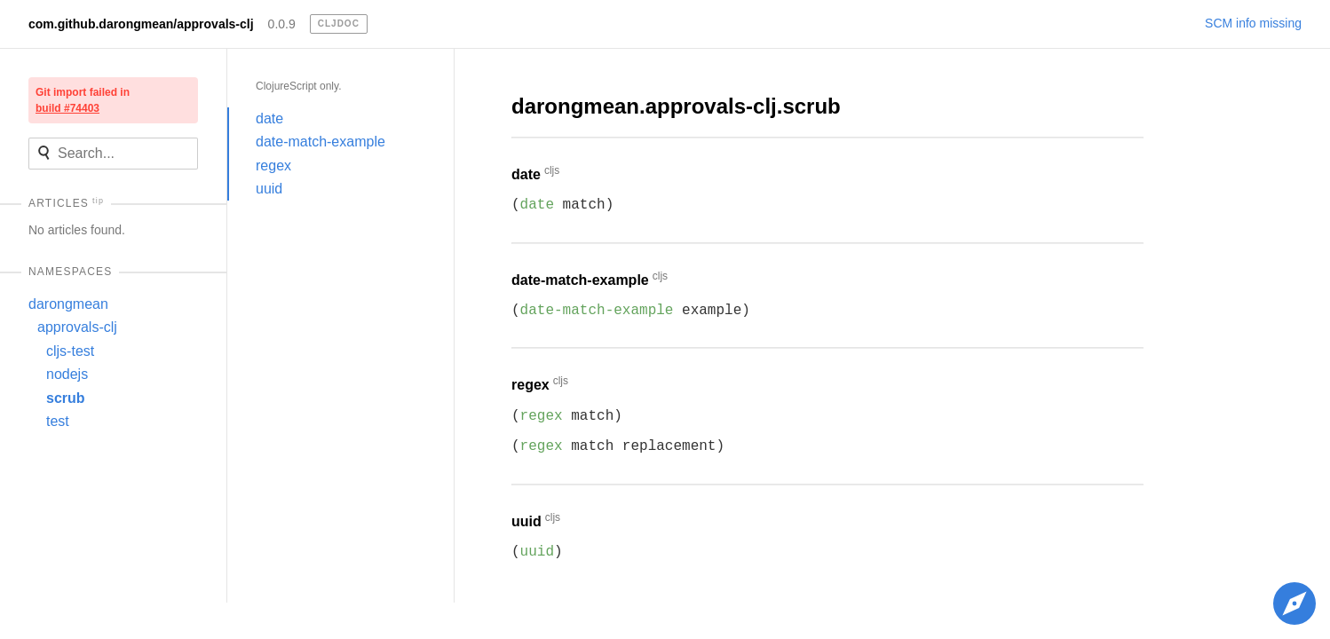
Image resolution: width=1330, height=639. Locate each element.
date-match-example (320, 141)
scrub (65, 398)
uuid (269, 188)
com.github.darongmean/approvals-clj (141, 24)
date (269, 118)
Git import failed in (83, 100)
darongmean (68, 304)
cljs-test (70, 351)
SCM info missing (1253, 23)
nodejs (67, 374)
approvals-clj (77, 327)
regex (273, 165)
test (57, 421)
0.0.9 (282, 24)
